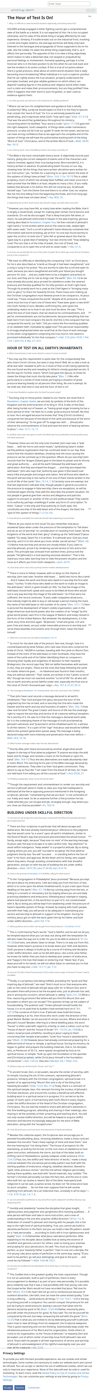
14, (21, 738)
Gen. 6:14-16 (59, 868)
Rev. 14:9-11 (22, 759)
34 (24, 738)
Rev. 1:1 (64, 376)
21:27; (70, 685)
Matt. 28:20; (82, 141)
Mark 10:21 (20, 1291)
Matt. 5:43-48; (41, 1260)
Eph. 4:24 (22, 1236)
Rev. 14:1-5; (61, 685)
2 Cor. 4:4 (47, 512)
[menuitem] (4, 4)
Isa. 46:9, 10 (56, 197)
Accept (8, 1387)
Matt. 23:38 (20, 1040)
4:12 (84, 116)
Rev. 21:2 (48, 1085)
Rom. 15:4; (53, 176)
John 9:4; (39, 921)
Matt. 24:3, (13, 738)
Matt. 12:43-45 (49, 1309)
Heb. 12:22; (37, 1085)
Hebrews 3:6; (56, 1061)
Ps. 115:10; (61, 1029)
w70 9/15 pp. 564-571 (21, 10)
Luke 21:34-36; (44, 868)
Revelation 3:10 (36, 873)
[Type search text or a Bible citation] (68, 4)
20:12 (77, 685)
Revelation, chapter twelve (21, 401)
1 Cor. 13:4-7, (65, 1298)
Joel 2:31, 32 (74, 994)
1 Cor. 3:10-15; (14, 1194)
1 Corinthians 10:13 (71, 926)
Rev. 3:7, (38, 889)
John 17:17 (70, 123)
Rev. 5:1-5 (75, 246)
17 (36, 429)
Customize (33, 1387)
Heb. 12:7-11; (40, 966)
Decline (20, 1387)
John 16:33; (76, 337)
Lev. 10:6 (72, 1029)
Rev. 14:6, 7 (76, 706)
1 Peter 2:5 (70, 1061)
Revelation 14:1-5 (48, 637)
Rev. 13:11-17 (76, 604)
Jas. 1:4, (26, 1194)
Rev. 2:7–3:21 (34, 340)
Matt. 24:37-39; (28, 868)
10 (43, 889)
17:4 (46, 921)
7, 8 (51, 481)
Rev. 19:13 (12, 144)
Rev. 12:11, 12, (27, 429)
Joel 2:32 (16, 972)
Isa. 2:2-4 (38, 1347)
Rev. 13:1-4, (43, 481)
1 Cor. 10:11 (65, 176)
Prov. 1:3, (76, 1218)
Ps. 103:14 (48, 805)
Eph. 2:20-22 (31, 1061)
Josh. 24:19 (63, 562)
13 (73, 1298)
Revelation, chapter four (43, 222)
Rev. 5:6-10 (73, 278)
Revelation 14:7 (30, 690)
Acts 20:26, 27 (76, 773)
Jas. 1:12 (51, 966)
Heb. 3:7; (77, 116)
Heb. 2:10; (64, 337)
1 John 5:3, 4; (19, 340)
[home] (4, 4)
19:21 (51, 1260)
